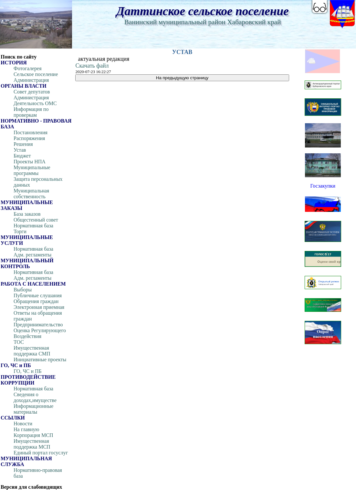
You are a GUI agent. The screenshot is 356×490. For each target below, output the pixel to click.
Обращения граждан (36, 301)
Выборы (23, 289)
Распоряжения (29, 138)
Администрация (31, 80)
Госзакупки (322, 186)
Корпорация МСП (33, 435)
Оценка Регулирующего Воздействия (40, 333)
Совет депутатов (32, 91)
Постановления (30, 132)
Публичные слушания (38, 295)
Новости (23, 423)
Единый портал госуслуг (41, 452)
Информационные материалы (33, 409)
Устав (20, 150)
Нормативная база (33, 225)
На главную (26, 429)
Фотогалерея (28, 68)
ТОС (19, 342)
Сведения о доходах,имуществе (35, 397)
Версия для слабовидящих (31, 487)
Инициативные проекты (40, 359)
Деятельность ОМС (35, 103)
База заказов (27, 214)
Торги (20, 231)
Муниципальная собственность (31, 193)
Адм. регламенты (32, 254)
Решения (23, 144)
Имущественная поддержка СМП (32, 350)
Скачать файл (92, 65)
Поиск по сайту (19, 57)
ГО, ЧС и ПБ (28, 371)
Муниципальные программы (32, 170)
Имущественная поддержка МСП (32, 444)
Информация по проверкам (31, 112)
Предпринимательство (38, 324)
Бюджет (22, 155)
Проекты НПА (30, 161)
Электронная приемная (39, 307)
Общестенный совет (36, 220)
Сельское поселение (36, 74)
